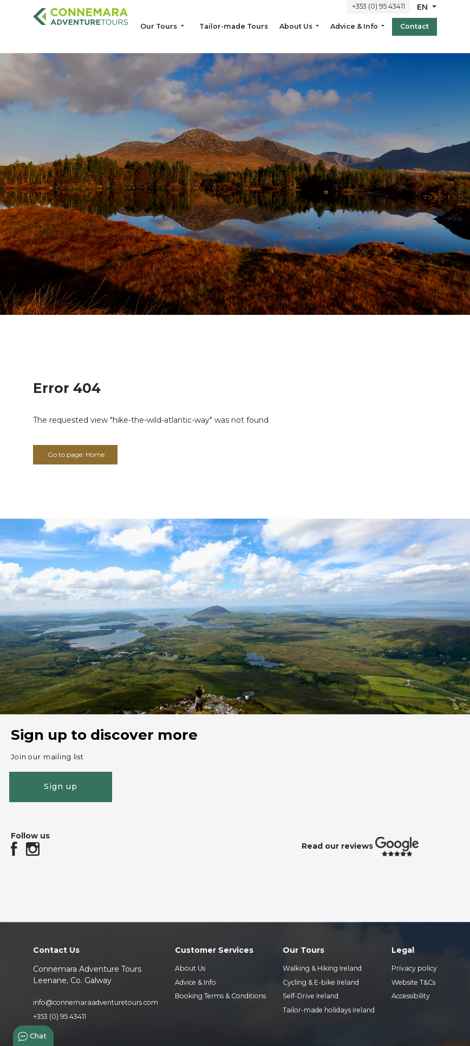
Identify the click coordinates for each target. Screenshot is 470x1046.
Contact (414, 34)
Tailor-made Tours (233, 34)
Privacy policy (414, 970)
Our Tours (159, 34)
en (423, 15)
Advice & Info (355, 34)
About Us (296, 34)
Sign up (60, 785)
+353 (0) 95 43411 (378, 14)
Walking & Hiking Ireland (322, 970)
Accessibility (410, 997)
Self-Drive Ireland (310, 997)
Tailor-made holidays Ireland (329, 1011)
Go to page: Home (82, 455)
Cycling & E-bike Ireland (321, 983)
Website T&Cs (413, 983)
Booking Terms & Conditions (220, 997)
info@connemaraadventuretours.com (95, 1004)
